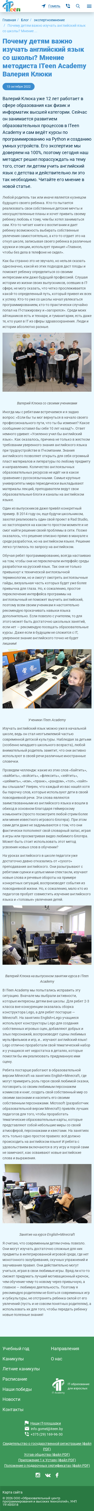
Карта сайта (13, 1492)
